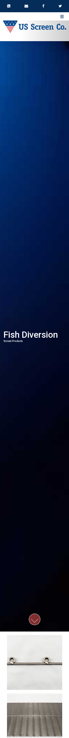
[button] (8, 6)
